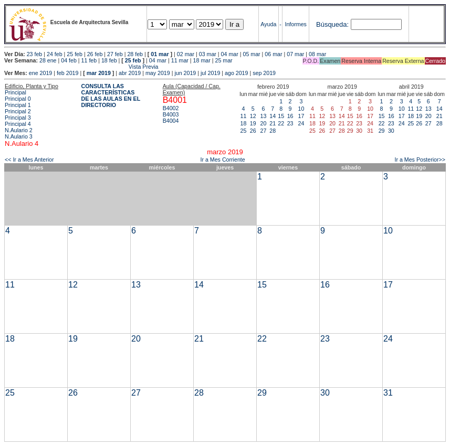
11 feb (89, 60)
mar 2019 (99, 73)
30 (391, 131)
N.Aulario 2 (19, 130)
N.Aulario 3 (19, 136)
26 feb (95, 54)
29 (382, 131)
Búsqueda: (332, 24)
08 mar (317, 54)
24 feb (54, 54)
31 (388, 392)
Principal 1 (18, 105)
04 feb (69, 60)
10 (301, 108)
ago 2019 (236, 73)
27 (263, 131)
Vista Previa (81, 66)
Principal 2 (18, 111)
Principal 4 (18, 124)
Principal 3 (18, 117)
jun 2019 (185, 73)
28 (272, 131)
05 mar (251, 54)
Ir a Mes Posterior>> (419, 159)
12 (253, 116)
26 (253, 131)
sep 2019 (264, 73)
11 (243, 116)
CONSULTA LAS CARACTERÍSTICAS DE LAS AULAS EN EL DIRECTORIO (110, 95)
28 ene (48, 60)
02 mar (185, 54)
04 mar (229, 54)
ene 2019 (40, 73)
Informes (295, 24)
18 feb (109, 60)
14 (272, 116)
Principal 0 (18, 98)
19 (253, 123)
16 (290, 116)
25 (243, 131)
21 (272, 123)
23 (290, 123)
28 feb (135, 54)
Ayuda (268, 24)
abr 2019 (130, 73)
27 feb (115, 54)
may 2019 (157, 73)
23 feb (35, 54)
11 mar (180, 60)
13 (263, 116)
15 (281, 116)
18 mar (202, 60)
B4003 (171, 114)
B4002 (171, 108)
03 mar (207, 54)
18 (243, 123)
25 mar (223, 60)
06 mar (273, 54)
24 (301, 123)
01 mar (160, 54)
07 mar (295, 54)
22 (281, 123)
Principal (15, 92)
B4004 (171, 121)
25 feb (74, 54)
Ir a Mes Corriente (222, 159)
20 (263, 123)
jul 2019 (210, 73)
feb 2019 (67, 73)
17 (301, 116)
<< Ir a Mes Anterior (29, 159)
